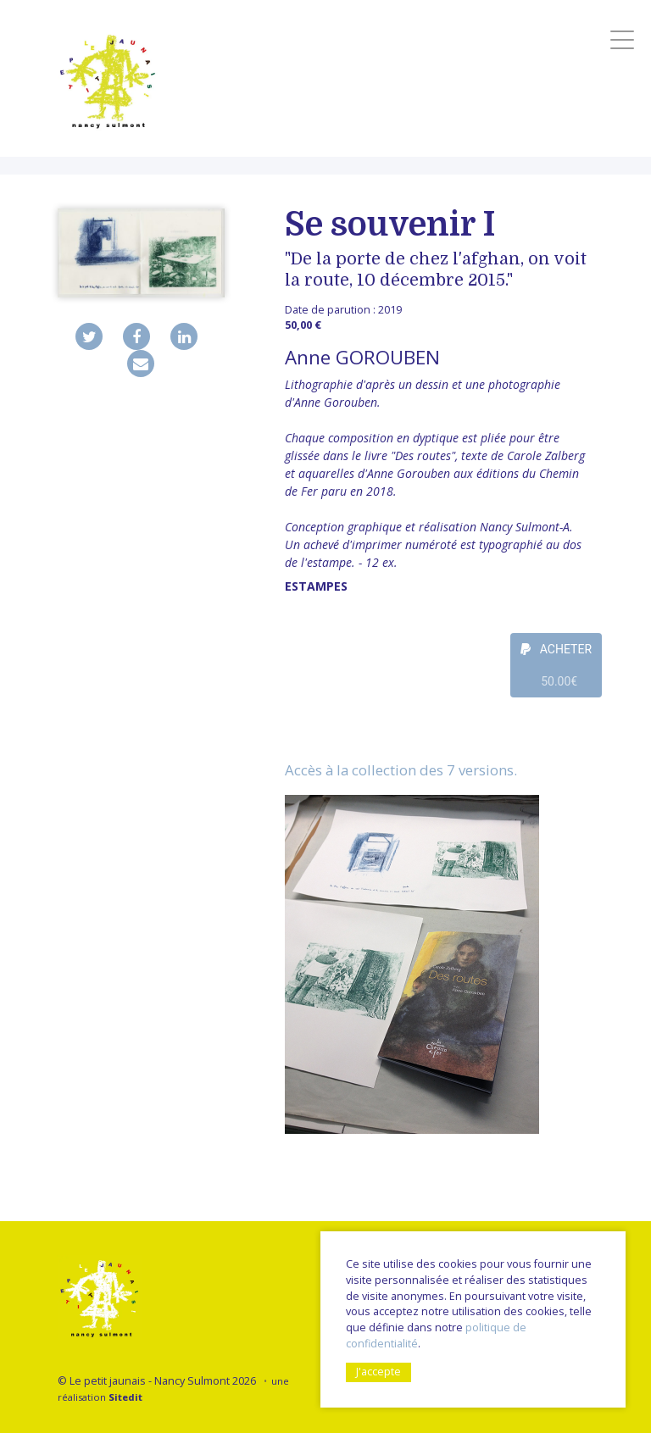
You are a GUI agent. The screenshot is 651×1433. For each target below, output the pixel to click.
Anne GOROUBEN (362, 357)
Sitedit (125, 1397)
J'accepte (378, 1371)
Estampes (316, 586)
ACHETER (556, 669)
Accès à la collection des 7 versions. (401, 770)
